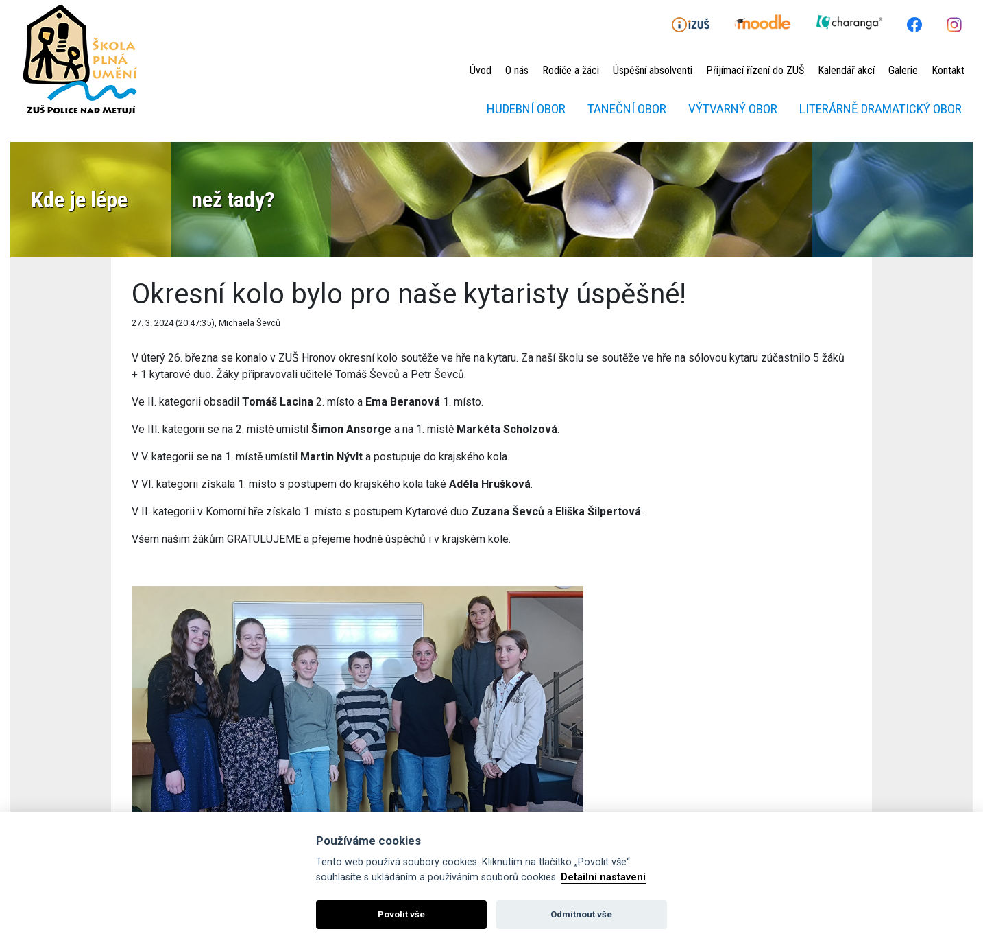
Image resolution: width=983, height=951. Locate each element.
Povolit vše (401, 914)
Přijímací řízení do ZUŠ (755, 70)
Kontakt (948, 70)
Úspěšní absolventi (652, 70)
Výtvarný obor (732, 109)
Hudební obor (526, 109)
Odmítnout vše (581, 914)
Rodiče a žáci (570, 70)
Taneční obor (626, 109)
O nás (517, 70)
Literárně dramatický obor (880, 109)
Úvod (481, 70)
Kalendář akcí (846, 70)
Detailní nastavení (603, 877)
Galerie (903, 70)
